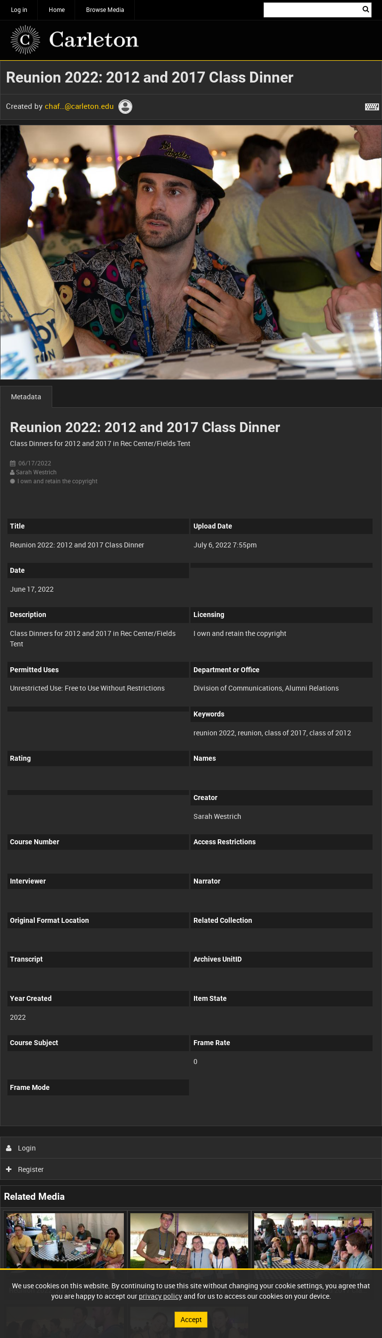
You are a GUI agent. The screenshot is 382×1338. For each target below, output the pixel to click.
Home (57, 9)
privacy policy (160, 1296)
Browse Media (105, 9)
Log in (19, 9)
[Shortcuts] (372, 104)
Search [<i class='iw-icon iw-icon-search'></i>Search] (366, 8)
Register (25, 1169)
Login (21, 1148)
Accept (191, 1319)
